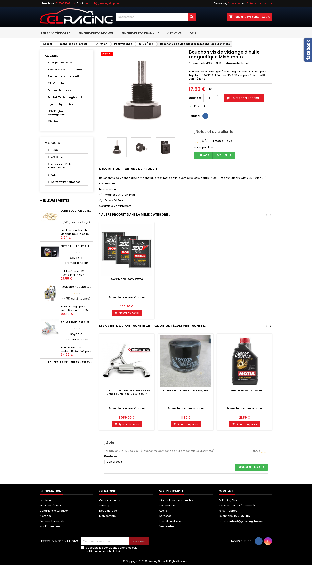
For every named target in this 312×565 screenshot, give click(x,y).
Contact (227, 491)
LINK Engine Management (57, 112)
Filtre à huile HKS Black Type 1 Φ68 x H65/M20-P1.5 (76, 246)
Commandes (167, 505)
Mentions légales (51, 505)
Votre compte (171, 491)
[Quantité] (209, 98)
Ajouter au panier (243, 98)
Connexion (234, 3)
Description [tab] (109, 168)
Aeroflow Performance (65, 182)
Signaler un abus (251, 467)
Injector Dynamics (60, 104)
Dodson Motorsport (61, 90)
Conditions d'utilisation (54, 511)
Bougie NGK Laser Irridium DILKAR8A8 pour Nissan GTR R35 (76, 322)
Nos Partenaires (50, 526)
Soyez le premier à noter (127, 297)
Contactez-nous (110, 500)
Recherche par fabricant (65, 69)
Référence (196, 63)
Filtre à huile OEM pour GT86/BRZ (185, 390)
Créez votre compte (259, 3)
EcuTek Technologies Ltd (65, 97)
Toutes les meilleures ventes (70, 362)
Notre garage (108, 511)
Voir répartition (203, 147)
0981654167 (63, 3)
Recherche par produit (63, 76)
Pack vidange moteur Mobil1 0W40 (76, 287)
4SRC (54, 150)
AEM (53, 175)
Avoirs (163, 511)
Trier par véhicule (60, 62)
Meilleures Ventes (55, 200)
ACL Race (56, 157)
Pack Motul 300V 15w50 (127, 279)
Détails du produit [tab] (141, 168)
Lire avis (203, 155)
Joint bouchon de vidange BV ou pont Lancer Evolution (76, 210)
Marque (231, 63)
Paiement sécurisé (52, 521)
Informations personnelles (176, 500)
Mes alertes (166, 526)
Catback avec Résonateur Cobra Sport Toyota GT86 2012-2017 (127, 392)
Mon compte (107, 516)
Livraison (45, 500)
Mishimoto (55, 121)
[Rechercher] (156, 17)
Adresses (165, 516)
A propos (46, 516)
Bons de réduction (171, 521)
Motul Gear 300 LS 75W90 (244, 390)
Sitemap (104, 505)
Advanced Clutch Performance (60, 165)
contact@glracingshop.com (103, 3)
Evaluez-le (223, 155)
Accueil (51, 55)
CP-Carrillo (56, 83)
